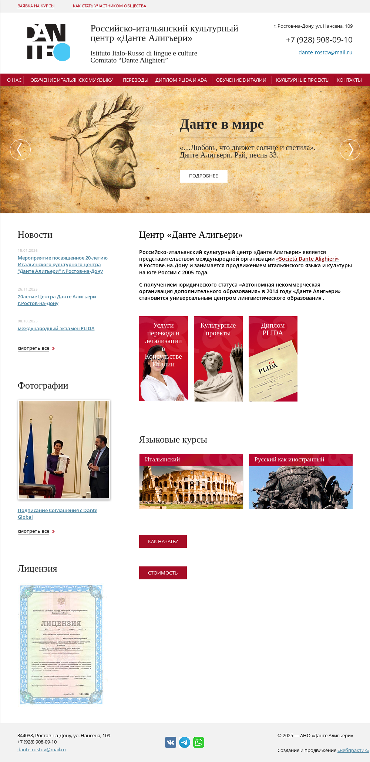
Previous (18, 149)
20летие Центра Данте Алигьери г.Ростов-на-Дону (57, 300)
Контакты (349, 80)
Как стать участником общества (109, 6)
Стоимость (163, 572)
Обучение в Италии (241, 80)
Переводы (135, 80)
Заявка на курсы (36, 6)
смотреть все (33, 348)
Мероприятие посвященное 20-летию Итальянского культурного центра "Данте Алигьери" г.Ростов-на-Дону (63, 264)
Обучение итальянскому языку (71, 80)
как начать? (163, 541)
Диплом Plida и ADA (181, 80)
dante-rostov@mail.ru (326, 52)
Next (352, 149)
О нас (14, 80)
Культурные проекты (303, 80)
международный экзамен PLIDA (56, 328)
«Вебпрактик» (353, 750)
